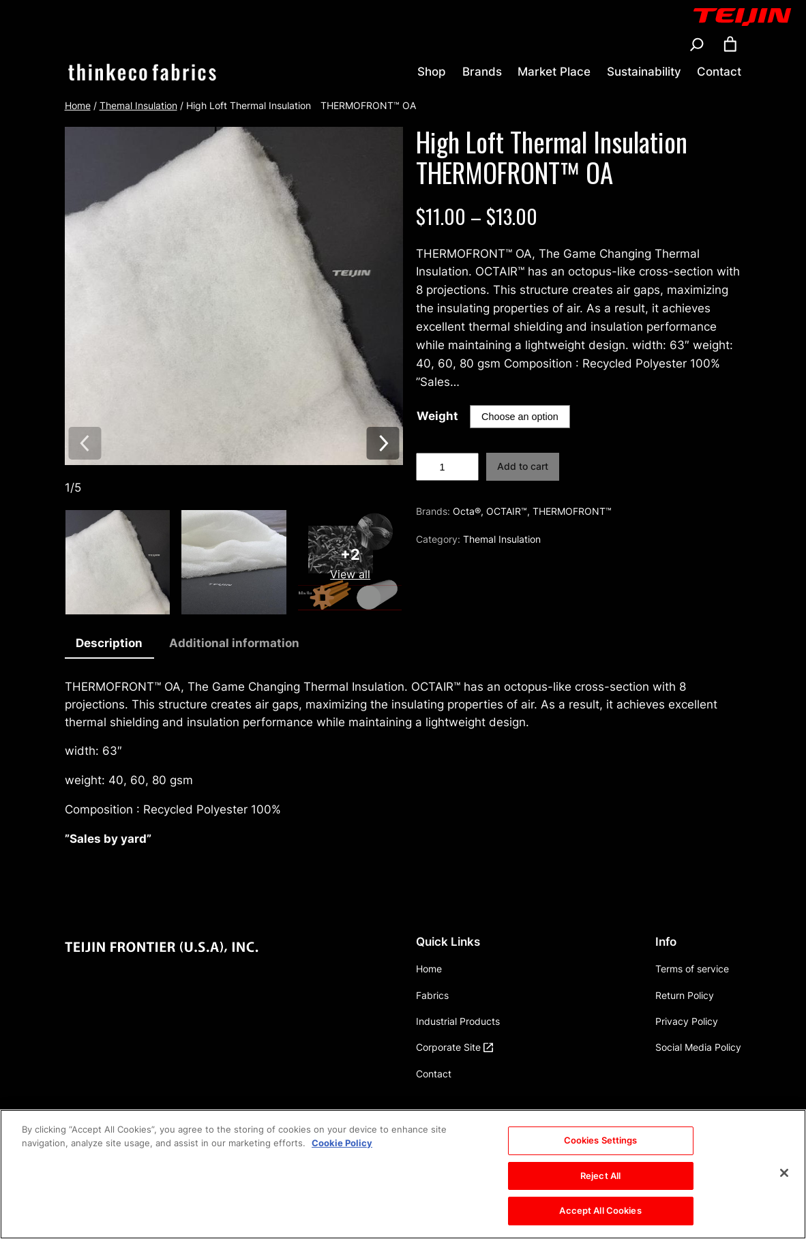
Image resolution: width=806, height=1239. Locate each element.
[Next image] (383, 444)
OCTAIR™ (506, 511)
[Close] (784, 1184)
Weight (437, 416)
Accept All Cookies (600, 1221)
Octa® (467, 511)
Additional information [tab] (234, 643)
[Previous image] (85, 444)
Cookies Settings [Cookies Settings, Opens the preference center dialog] (601, 1151)
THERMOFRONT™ (572, 511)
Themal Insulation (138, 105)
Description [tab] (109, 643)
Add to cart (522, 466)
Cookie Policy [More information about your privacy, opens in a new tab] (342, 1153)
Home (78, 105)
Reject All (600, 1185)
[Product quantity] (447, 467)
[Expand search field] (697, 44)
